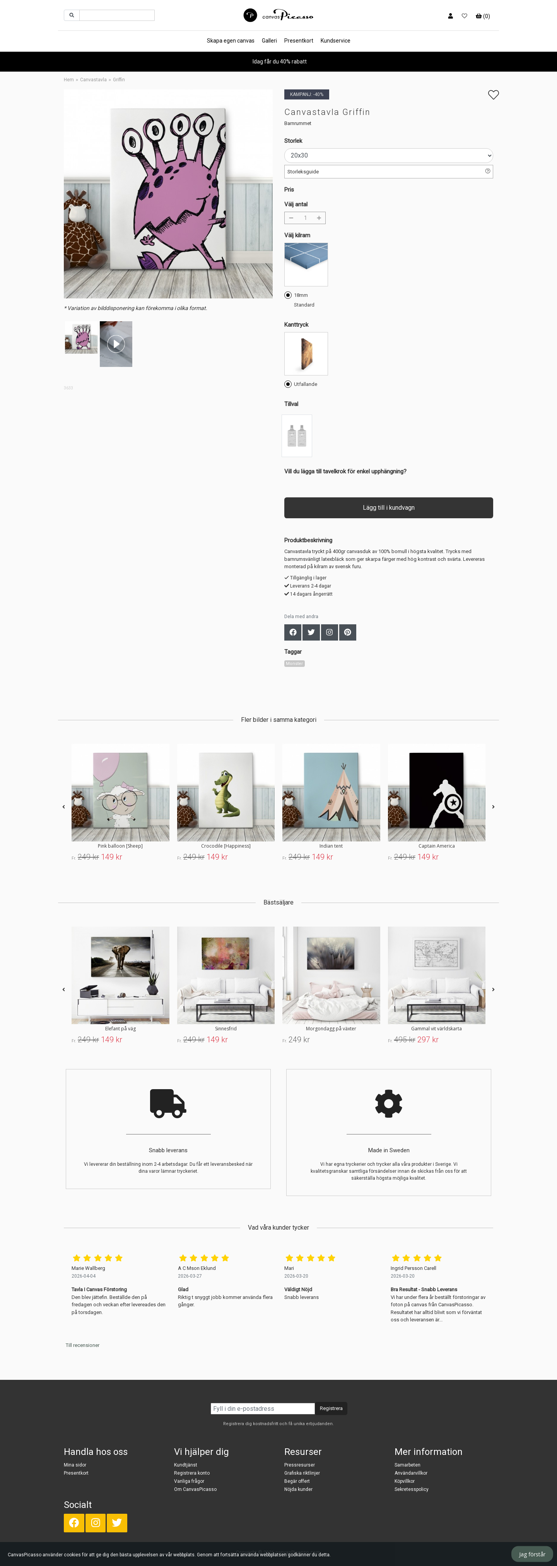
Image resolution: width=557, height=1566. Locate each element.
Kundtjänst (185, 1465)
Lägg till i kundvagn (389, 507)
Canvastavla (93, 79)
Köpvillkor (405, 1481)
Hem (69, 79)
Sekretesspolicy (412, 1489)
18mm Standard (299, 299)
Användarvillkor (411, 1473)
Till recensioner (82, 1345)
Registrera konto (192, 1473)
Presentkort (298, 41)
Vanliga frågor (189, 1481)
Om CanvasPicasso (195, 1489)
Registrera (331, 1408)
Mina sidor (75, 1465)
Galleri (269, 41)
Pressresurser (299, 1465)
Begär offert (297, 1481)
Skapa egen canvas (231, 41)
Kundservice (335, 41)
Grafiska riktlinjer (302, 1473)
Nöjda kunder (298, 1489)
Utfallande (300, 383)
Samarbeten (407, 1465)
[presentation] (63, 807)
